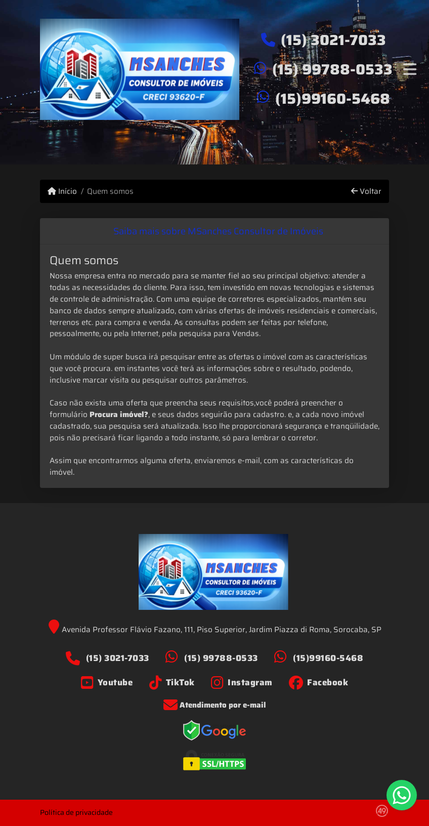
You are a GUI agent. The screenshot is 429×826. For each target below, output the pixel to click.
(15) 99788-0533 (332, 69)
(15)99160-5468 (332, 98)
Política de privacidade (76, 812)
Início (62, 191)
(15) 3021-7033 (333, 40)
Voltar (366, 191)
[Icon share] (107, 682)
